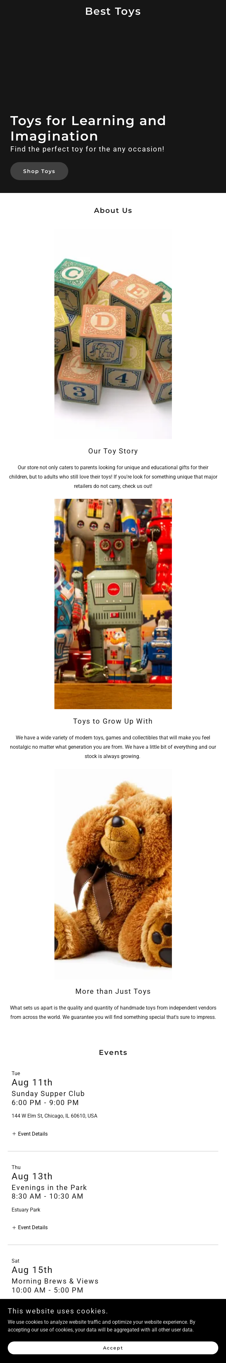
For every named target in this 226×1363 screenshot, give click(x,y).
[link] (113, 13)
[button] (30, 1133)
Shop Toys (39, 171)
